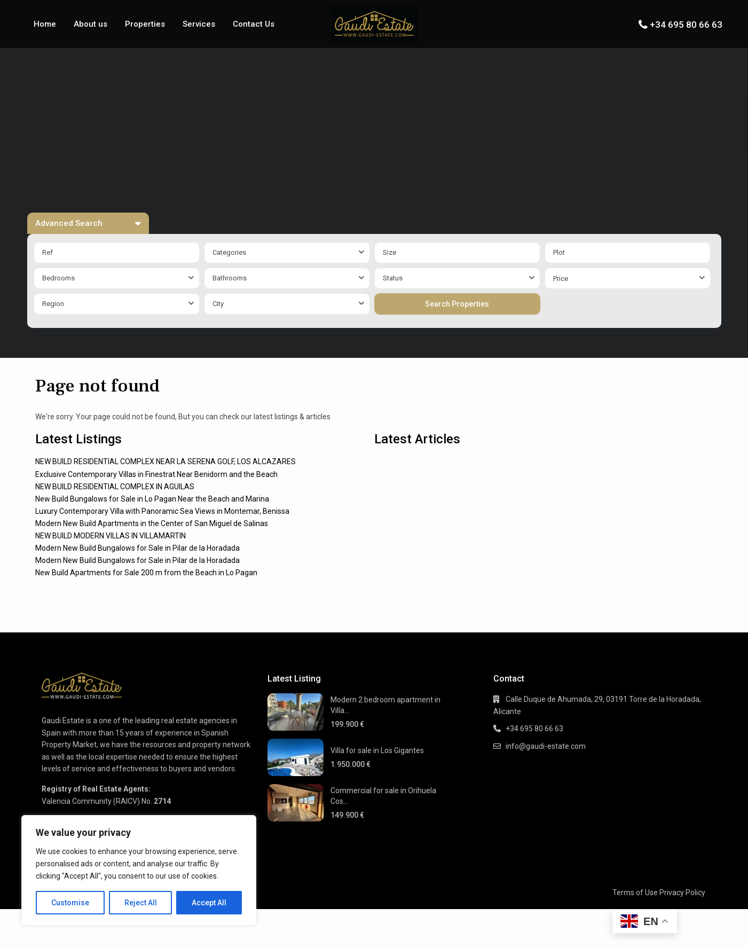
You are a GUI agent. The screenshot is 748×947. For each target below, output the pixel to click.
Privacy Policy (682, 892)
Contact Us (253, 24)
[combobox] (287, 252)
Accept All (209, 902)
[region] (138, 870)
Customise (70, 902)
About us (90, 24)
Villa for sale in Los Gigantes (377, 750)
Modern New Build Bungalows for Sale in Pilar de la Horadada (137, 548)
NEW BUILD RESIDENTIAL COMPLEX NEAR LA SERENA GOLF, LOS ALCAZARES (165, 461)
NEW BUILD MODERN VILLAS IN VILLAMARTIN (110, 535)
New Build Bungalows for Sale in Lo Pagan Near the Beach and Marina (152, 499)
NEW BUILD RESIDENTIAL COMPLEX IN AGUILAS (114, 486)
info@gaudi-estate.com (546, 746)
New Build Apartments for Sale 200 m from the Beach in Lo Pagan (146, 572)
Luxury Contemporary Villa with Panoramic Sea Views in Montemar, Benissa (162, 511)
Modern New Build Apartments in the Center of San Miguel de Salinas (151, 523)
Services (199, 24)
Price (560, 279)
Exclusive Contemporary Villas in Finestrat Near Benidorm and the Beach (156, 474)
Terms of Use (635, 892)
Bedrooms (58, 278)
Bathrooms (229, 278)
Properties (145, 24)
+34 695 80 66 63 (686, 24)
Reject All (140, 902)
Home (45, 24)
